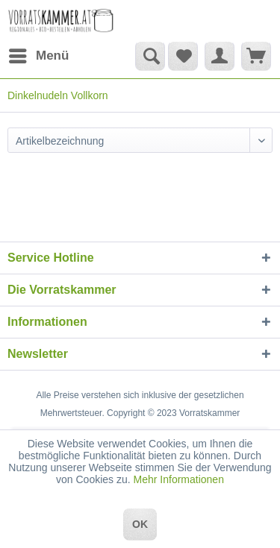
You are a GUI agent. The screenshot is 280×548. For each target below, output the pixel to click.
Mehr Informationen (179, 479)
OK (140, 524)
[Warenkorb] (256, 56)
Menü (39, 53)
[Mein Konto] (219, 56)
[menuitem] (38, 56)
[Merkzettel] (183, 56)
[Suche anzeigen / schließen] (150, 56)
